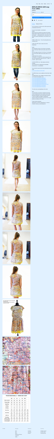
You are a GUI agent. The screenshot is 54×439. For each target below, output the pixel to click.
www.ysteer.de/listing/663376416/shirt (39, 86)
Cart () (48, 3)
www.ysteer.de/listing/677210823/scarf (39, 80)
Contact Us (17, 435)
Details (33, 23)
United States (38, 12)
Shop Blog (29, 432)
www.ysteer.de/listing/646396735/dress (39, 81)
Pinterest (29, 433)
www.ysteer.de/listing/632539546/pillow (39, 79)
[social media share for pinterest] (36, 20)
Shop (37, 3)
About (42, 3)
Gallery (45, 3)
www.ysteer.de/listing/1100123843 (38, 70)
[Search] (51, 3)
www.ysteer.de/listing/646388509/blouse (39, 82)
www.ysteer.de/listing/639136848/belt (39, 78)
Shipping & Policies (39, 23)
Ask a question (40, 20)
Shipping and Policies (18, 434)
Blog (39, 3)
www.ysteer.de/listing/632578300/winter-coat (40, 84)
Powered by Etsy (43, 433)
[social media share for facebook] (32, 20)
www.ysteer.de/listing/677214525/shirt (39, 85)
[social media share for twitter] (34, 20)
